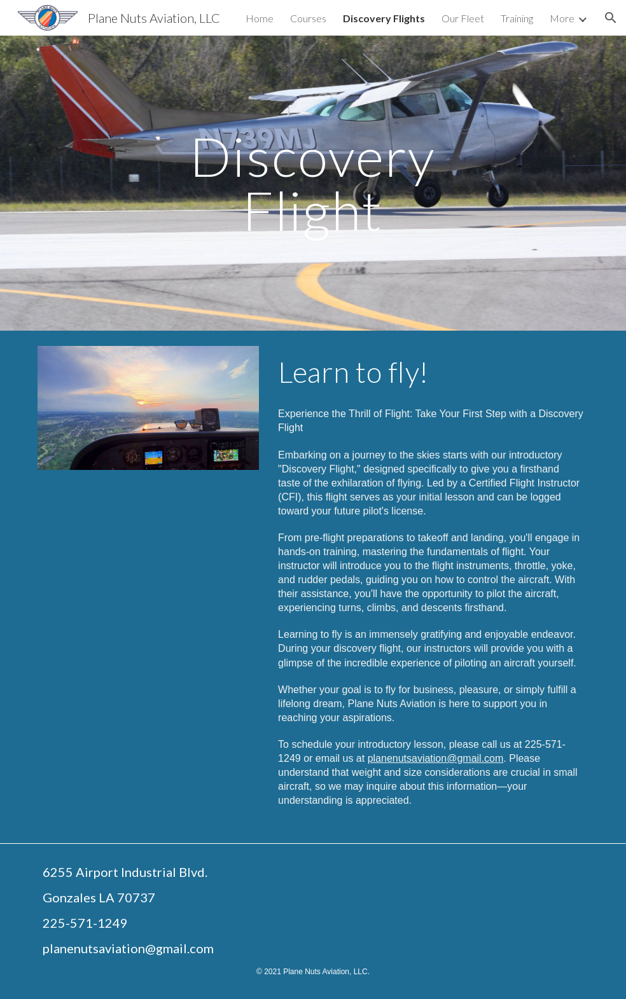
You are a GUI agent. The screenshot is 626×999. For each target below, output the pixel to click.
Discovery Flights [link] (384, 18)
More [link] (562, 18)
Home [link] (260, 18)
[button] (610, 18)
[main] (313, 183)
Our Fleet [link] (463, 18)
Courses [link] (308, 18)
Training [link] (517, 18)
